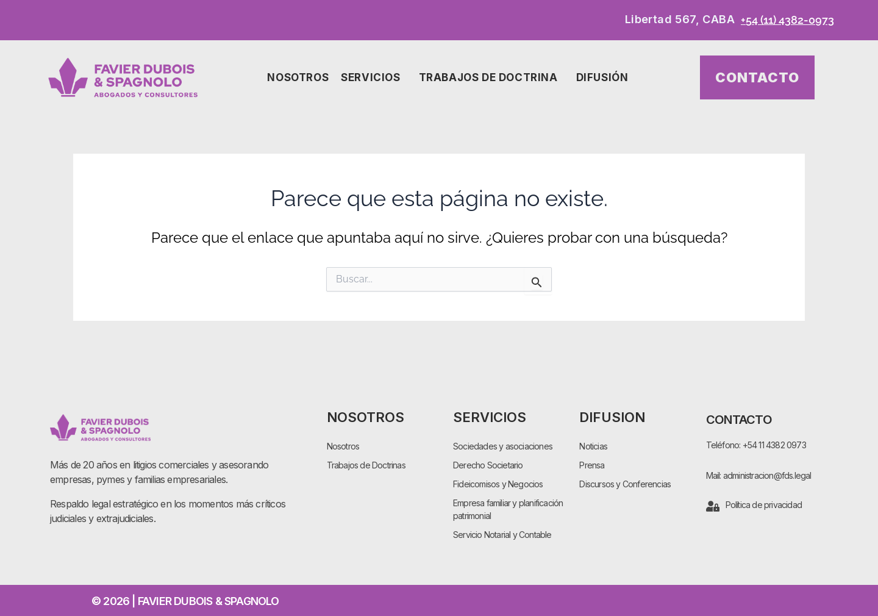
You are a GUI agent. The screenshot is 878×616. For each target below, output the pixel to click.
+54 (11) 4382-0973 (787, 19)
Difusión (605, 77)
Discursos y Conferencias (625, 484)
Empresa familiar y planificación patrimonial (508, 509)
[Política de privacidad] (712, 506)
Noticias (593, 446)
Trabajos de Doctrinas (366, 465)
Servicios (373, 77)
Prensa (591, 465)
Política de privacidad (764, 505)
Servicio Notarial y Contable (502, 534)
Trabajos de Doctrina (491, 77)
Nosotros (298, 77)
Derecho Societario (488, 465)
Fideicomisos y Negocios (498, 484)
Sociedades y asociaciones (502, 446)
